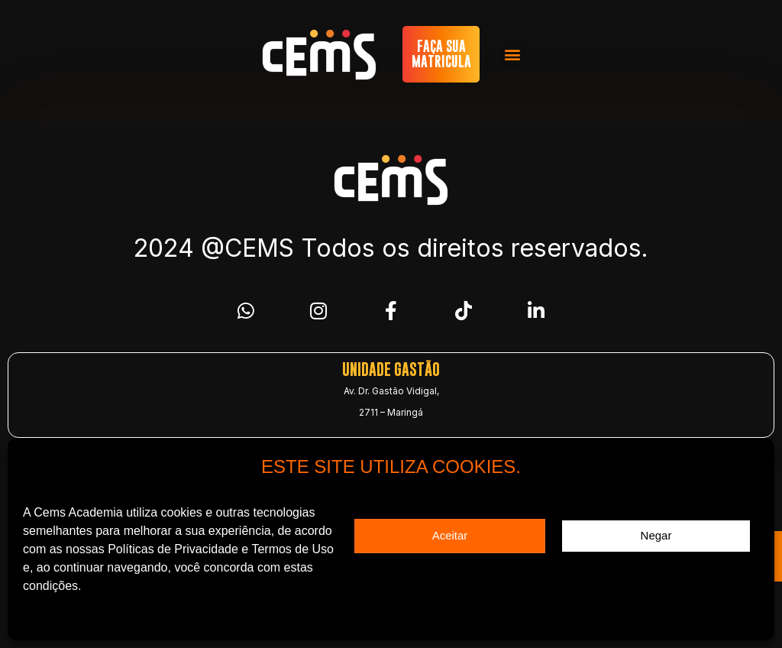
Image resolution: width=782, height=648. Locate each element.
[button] (512, 54)
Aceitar (450, 535)
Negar (656, 535)
